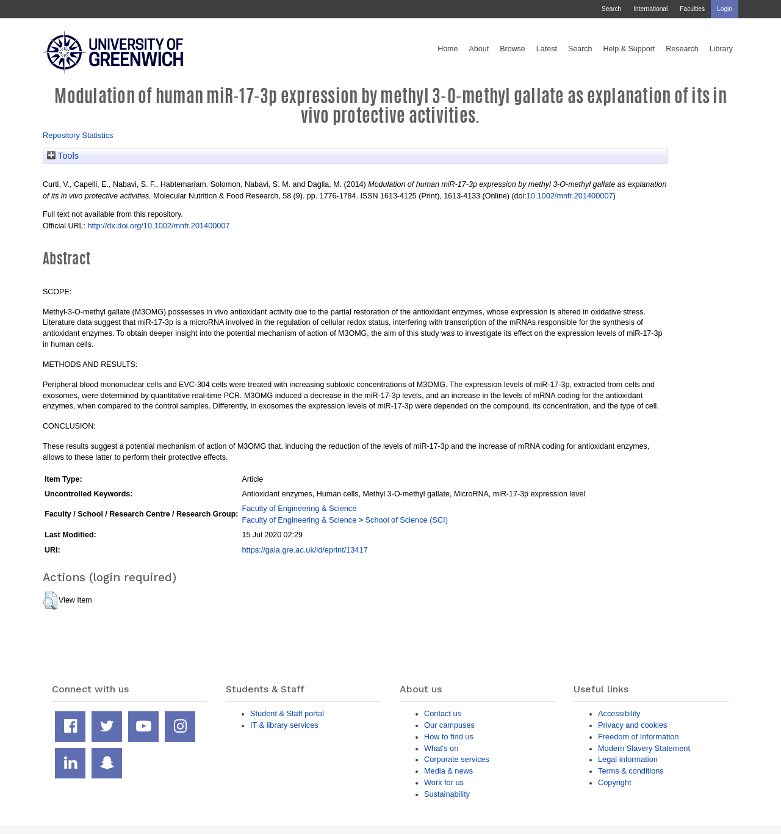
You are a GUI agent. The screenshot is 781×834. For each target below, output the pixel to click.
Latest (546, 49)
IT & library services (284, 725)
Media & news (448, 770)
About (479, 49)
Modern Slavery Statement (644, 748)
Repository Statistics (78, 135)
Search (611, 8)
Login (724, 8)
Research (682, 49)
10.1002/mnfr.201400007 (570, 195)
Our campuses (449, 725)
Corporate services (456, 759)
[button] (50, 601)
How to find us (448, 736)
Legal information (628, 759)
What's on (441, 748)
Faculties (692, 8)
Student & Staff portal (287, 713)
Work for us (444, 782)
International (650, 8)
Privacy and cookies (632, 725)
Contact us (442, 713)
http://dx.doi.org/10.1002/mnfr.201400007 (158, 225)
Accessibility (619, 713)
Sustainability (447, 794)
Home (447, 49)
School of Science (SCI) (406, 519)
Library (721, 49)
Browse (512, 49)
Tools (63, 156)
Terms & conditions (631, 770)
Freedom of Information (638, 736)
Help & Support (629, 49)
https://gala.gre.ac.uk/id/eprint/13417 (304, 549)
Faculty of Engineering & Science (299, 508)
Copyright (615, 782)
